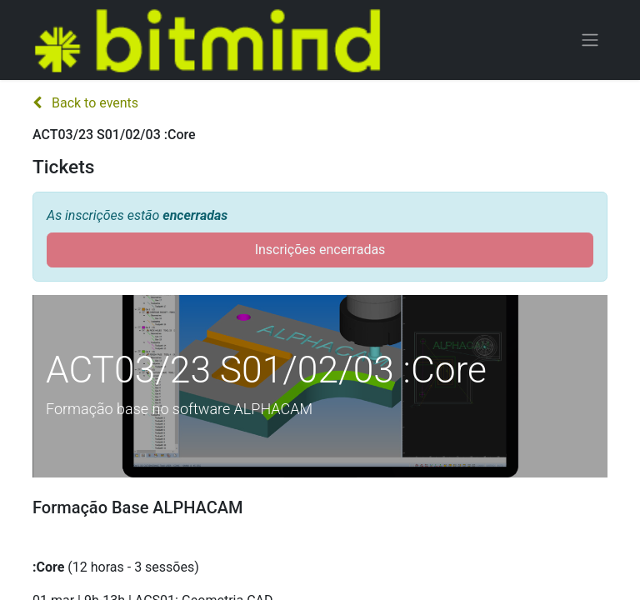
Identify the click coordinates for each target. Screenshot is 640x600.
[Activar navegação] (590, 40)
